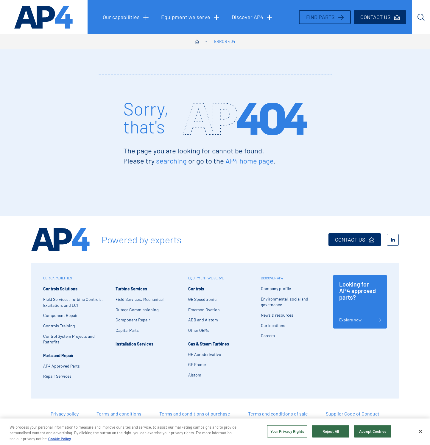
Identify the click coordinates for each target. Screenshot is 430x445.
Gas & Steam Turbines (208, 343)
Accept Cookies (372, 433)
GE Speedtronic (202, 299)
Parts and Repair (58, 355)
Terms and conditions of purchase (194, 413)
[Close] (420, 433)
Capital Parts (127, 330)
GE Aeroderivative (204, 354)
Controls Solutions (60, 288)
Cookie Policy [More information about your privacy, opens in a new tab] (59, 441)
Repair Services (57, 376)
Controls (196, 288)
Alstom (194, 374)
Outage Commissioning (137, 309)
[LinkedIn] (393, 240)
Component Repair (60, 315)
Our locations (273, 325)
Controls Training (59, 325)
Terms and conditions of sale (278, 413)
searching (171, 160)
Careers (268, 335)
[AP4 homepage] (44, 17)
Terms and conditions (118, 413)
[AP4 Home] (60, 239)
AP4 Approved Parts (61, 365)
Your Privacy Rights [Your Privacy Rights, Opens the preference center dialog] (287, 433)
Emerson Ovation (204, 309)
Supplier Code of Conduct (352, 413)
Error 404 (224, 41)
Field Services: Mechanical (139, 299)
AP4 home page (249, 160)
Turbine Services (131, 288)
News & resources (277, 315)
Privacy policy (65, 413)
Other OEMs (198, 330)
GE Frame (197, 364)
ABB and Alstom (203, 319)
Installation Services (134, 343)
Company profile (276, 288)
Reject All (330, 433)
